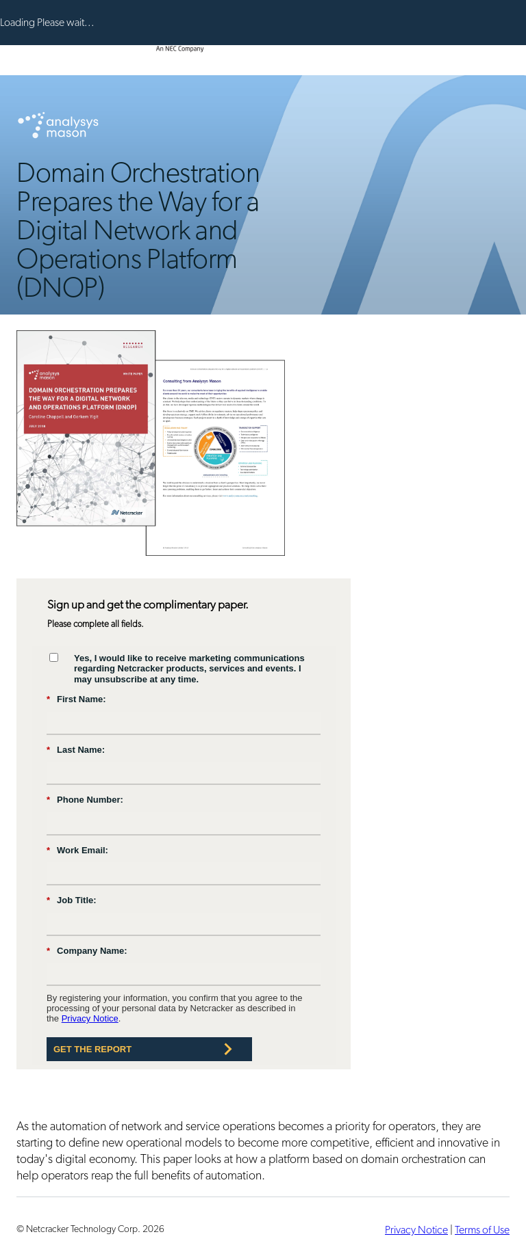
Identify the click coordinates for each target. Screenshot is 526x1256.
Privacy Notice (90, 1018)
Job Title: (72, 900)
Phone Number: (85, 799)
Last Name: (76, 750)
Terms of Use (482, 1230)
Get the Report (92, 1049)
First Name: (76, 699)
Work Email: (77, 850)
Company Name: (87, 951)
